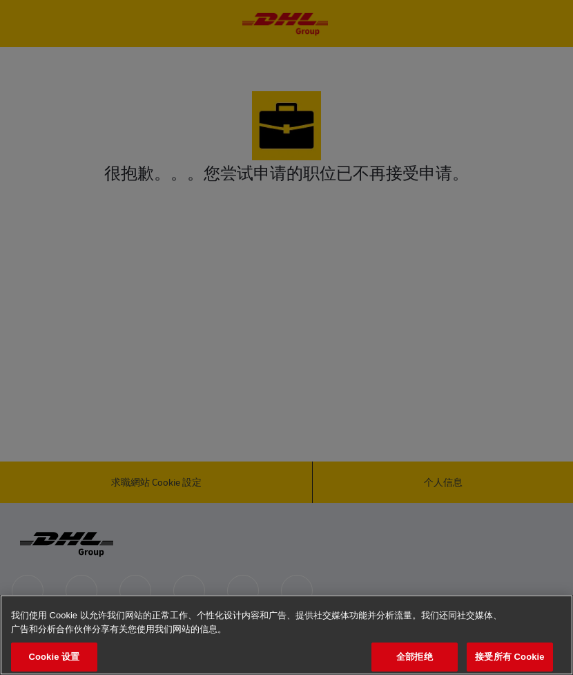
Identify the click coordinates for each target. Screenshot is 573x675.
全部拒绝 (414, 657)
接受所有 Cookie (509, 657)
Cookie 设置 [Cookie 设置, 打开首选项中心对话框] (53, 657)
